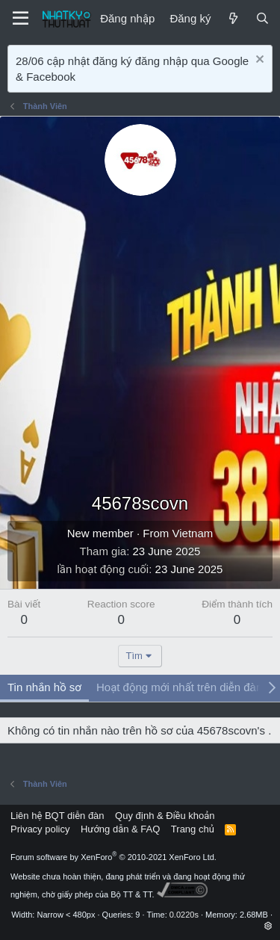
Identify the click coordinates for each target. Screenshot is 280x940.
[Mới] (232, 18)
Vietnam (193, 533)
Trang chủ (192, 829)
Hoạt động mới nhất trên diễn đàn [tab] (179, 687)
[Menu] (20, 18)
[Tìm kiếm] (262, 18)
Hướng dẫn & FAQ (120, 829)
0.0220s (184, 914)
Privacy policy (39, 829)
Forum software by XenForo (113, 857)
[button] (268, 925)
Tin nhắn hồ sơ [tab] (44, 687)
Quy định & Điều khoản (164, 815)
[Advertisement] (140, 343)
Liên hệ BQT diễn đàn (57, 815)
